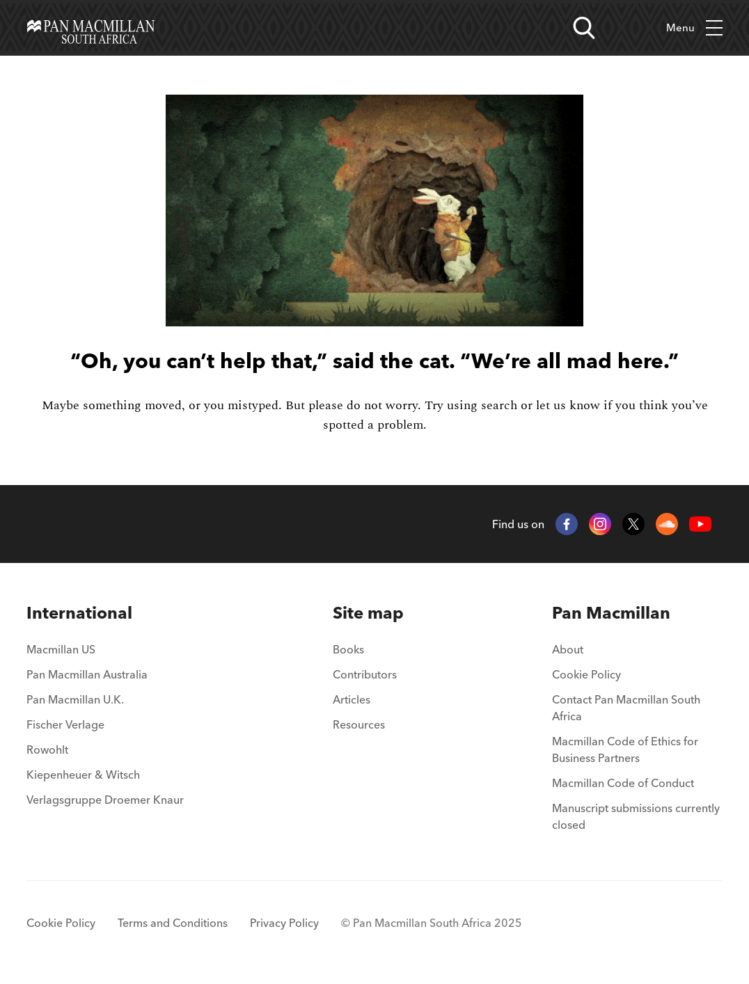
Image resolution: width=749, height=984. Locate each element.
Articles (351, 699)
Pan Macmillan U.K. (75, 699)
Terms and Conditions (173, 923)
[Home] (90, 27)
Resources (359, 724)
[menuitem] (105, 613)
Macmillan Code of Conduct (623, 783)
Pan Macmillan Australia (87, 674)
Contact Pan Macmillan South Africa (626, 707)
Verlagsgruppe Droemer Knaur (105, 800)
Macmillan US (60, 649)
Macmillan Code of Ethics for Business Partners (625, 749)
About (567, 649)
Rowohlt (47, 749)
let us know (568, 405)
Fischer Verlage (65, 724)
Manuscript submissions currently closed (636, 816)
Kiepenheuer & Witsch (83, 774)
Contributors (365, 674)
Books (348, 649)
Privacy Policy (284, 923)
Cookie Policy (586, 674)
